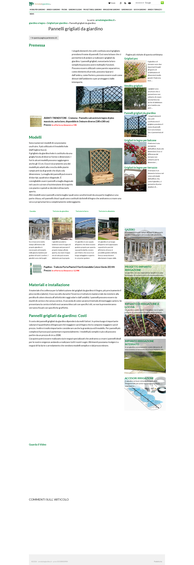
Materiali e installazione (49, 284)
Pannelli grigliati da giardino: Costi (58, 315)
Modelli (35, 137)
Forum (112, 3)
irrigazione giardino (111, 10)
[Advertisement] (58, 20)
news (32, 14)
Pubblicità (158, 562)
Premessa (37, 45)
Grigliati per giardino (57, 23)
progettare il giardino (92, 10)
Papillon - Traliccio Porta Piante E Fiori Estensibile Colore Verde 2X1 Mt (79, 267)
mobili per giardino (37, 10)
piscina (64, 10)
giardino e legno (75, 10)
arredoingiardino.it (105, 20)
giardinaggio (126, 10)
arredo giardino (53, 10)
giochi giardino (139, 10)
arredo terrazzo (155, 10)
